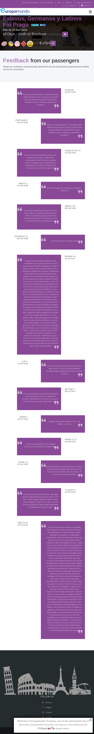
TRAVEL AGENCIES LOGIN (82, 2)
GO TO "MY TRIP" (45, 2)
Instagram (47, 700)
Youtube (47, 709)
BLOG (57, 2)
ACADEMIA (66, 2)
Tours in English (70, 5)
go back (35, 25)
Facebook (47, 695)
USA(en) (87, 5)
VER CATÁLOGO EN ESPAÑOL (25, 2)
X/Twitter (47, 705)
